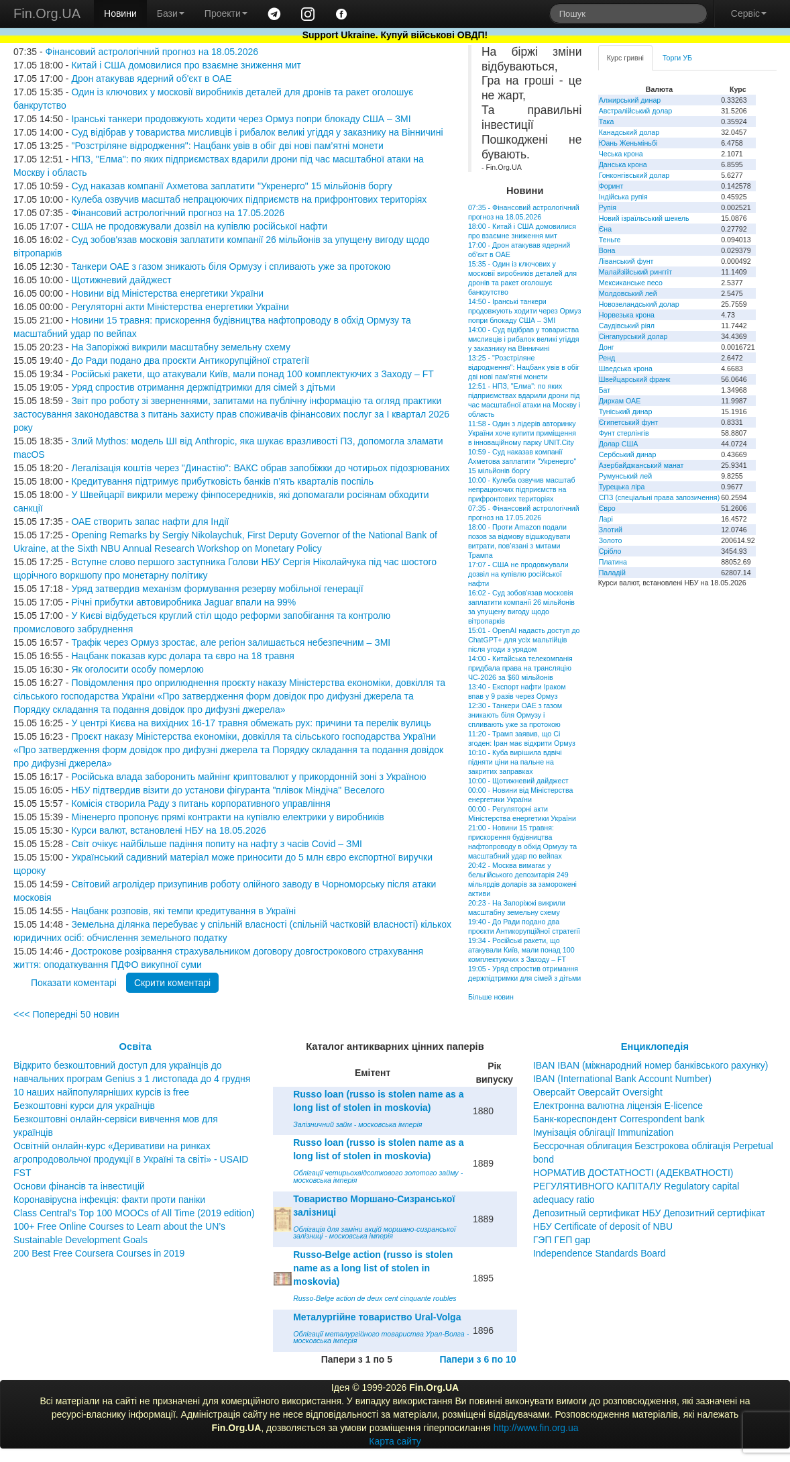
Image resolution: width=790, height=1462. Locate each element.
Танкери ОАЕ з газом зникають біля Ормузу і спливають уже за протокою (230, 266)
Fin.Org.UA (46, 13)
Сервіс (749, 13)
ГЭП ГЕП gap (562, 1239)
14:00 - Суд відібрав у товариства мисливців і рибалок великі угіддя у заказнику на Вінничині (523, 339)
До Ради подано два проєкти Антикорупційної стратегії (190, 360)
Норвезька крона (627, 315)
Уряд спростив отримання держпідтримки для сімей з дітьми (203, 387)
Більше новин (491, 997)
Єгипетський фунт (629, 422)
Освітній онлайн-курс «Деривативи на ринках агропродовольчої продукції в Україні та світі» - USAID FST (130, 1159)
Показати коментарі (74, 982)
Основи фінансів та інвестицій (79, 1186)
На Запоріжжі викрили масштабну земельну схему (180, 347)
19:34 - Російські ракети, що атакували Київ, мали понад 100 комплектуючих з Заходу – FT (521, 949)
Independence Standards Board (599, 1253)
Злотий (610, 530)
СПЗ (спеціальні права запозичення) (659, 497)
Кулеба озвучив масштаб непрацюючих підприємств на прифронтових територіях (249, 199)
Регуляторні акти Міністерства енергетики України (179, 306)
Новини (120, 13)
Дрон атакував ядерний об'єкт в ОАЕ (151, 78)
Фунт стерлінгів (624, 433)
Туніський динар (626, 411)
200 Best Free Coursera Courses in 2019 (98, 1253)
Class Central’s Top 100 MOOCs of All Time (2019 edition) (134, 1213)
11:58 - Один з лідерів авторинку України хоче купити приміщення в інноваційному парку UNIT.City (522, 433)
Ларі (606, 519)
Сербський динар (628, 454)
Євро (607, 508)
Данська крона (623, 164)
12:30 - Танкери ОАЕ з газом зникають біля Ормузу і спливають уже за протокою (515, 714)
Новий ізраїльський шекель (644, 218)
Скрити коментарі (172, 982)
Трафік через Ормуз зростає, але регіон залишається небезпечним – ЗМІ (230, 642)
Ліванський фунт (626, 261)
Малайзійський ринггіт (635, 272)
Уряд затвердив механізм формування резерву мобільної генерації (217, 588)
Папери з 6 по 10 (477, 1359)
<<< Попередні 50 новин (66, 1014)
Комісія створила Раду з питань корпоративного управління (200, 803)
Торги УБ (677, 58)
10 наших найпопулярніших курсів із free (101, 1092)
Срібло (610, 551)
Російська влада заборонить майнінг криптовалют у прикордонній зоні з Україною (248, 776)
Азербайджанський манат (641, 465)
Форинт (611, 186)
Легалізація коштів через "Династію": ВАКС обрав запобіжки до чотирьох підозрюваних (260, 467)
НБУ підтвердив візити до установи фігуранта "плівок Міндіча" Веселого (227, 790)
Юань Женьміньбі (628, 143)
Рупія (607, 207)
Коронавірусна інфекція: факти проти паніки (109, 1199)
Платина (613, 562)
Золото (610, 540)
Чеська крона (621, 154)
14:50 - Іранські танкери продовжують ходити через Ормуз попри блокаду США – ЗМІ (524, 310)
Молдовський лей (628, 293)
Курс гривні (625, 58)
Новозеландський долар (639, 304)
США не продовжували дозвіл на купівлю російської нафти (199, 226)
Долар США (618, 444)
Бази (170, 13)
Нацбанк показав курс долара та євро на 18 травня (182, 655)
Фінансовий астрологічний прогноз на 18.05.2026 (151, 51)
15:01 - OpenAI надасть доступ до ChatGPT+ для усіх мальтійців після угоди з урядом (524, 639)
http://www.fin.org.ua (536, 1427)
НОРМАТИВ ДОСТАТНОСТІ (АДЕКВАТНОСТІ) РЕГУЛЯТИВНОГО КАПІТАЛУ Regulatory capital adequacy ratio (636, 1186)
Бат (605, 390)
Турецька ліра (622, 487)
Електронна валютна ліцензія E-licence (618, 1105)
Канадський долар (629, 132)
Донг (606, 347)
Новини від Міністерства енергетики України (167, 293)
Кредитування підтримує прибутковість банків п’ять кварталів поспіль (222, 481)
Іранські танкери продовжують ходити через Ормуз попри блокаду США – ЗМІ (240, 118)
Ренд (607, 358)
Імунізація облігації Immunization (603, 1132)
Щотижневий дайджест (121, 280)
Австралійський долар (636, 111)
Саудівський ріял (627, 326)
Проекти (226, 13)
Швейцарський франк (635, 379)
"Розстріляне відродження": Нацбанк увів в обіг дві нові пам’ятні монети (227, 145)
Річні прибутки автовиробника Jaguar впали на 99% (183, 602)
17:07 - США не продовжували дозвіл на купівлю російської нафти (518, 574)
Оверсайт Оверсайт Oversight (598, 1092)
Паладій (612, 573)
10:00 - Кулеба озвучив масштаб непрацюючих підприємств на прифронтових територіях (521, 489)
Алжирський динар (630, 100)
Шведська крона (626, 368)
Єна (605, 229)
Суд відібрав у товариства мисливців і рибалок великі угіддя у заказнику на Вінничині (257, 132)
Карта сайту (395, 1441)
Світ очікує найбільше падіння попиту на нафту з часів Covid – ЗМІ (216, 843)
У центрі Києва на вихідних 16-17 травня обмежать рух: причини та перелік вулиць (251, 723)
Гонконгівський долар (634, 175)
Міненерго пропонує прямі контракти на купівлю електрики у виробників (227, 817)
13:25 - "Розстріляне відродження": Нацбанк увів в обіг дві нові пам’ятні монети (523, 367)
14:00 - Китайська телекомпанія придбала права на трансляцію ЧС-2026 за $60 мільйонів (520, 667)
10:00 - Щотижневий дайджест (518, 781)
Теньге (610, 240)
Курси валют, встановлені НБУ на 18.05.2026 (168, 830)
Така (606, 121)
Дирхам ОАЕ (620, 401)
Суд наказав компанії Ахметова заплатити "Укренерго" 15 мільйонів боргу (231, 186)
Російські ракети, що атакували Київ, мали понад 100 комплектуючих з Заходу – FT (252, 374)
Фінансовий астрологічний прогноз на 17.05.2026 (177, 212)
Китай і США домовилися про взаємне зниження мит (186, 65)
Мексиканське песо (631, 283)
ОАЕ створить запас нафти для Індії (150, 521)
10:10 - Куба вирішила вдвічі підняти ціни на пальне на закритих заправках (515, 761)
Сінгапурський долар (633, 336)
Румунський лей (625, 476)
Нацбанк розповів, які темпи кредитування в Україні (183, 911)
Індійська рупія (623, 197)
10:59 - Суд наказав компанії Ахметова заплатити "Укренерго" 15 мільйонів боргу (522, 461)
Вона (607, 250)
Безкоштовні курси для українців (84, 1105)
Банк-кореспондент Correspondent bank (619, 1119)
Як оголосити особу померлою (137, 669)
